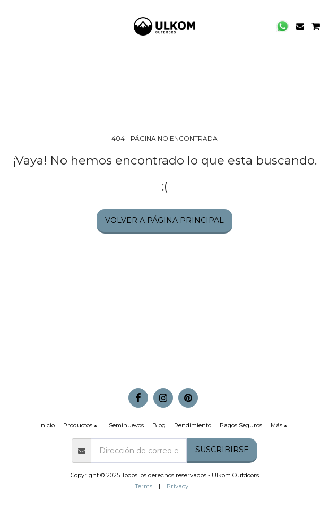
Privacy (177, 486)
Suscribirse (222, 449)
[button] (12, 26)
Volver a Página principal (164, 220)
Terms (143, 486)
